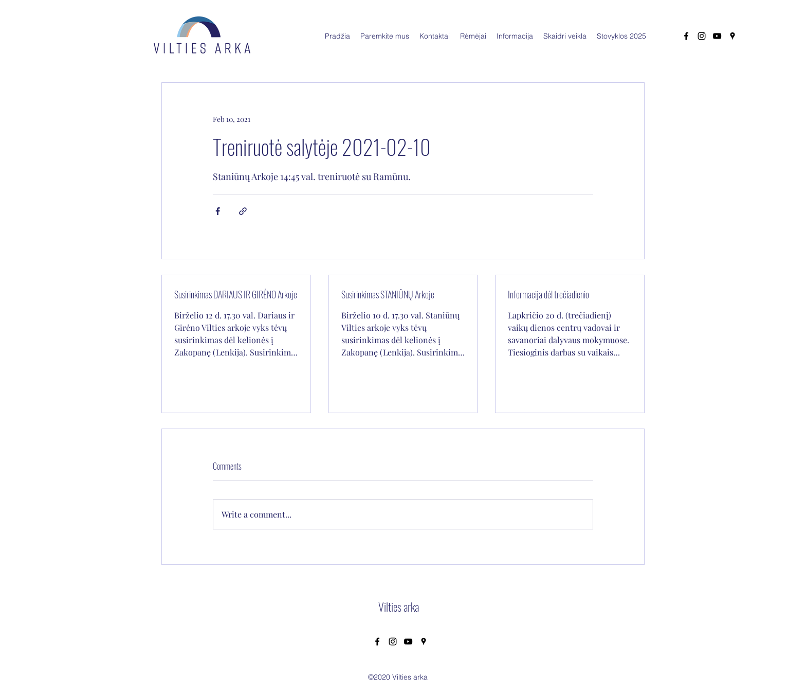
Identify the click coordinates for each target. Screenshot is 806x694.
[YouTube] (717, 36)
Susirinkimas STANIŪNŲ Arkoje (387, 294)
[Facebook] (686, 36)
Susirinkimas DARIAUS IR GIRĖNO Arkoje (235, 294)
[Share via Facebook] (218, 211)
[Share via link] (243, 211)
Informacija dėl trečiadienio (548, 294)
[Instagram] (702, 36)
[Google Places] (732, 36)
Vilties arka (398, 606)
